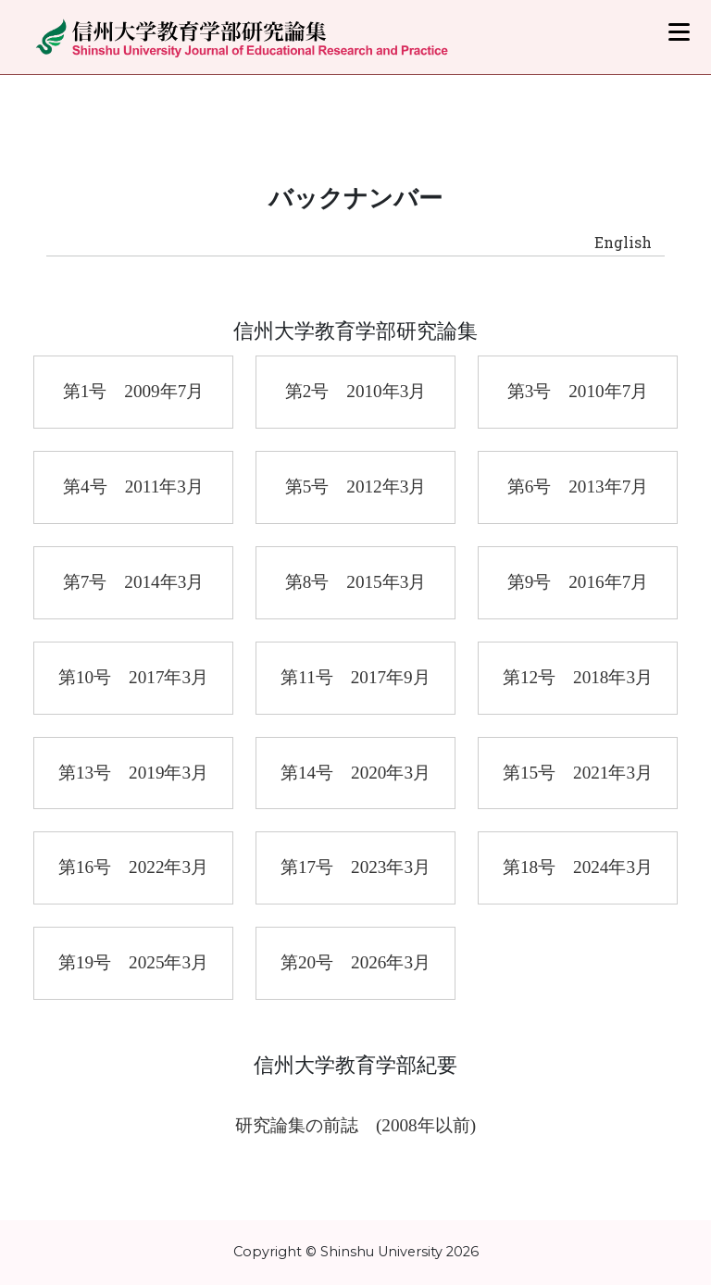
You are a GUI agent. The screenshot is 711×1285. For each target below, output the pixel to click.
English (623, 242)
